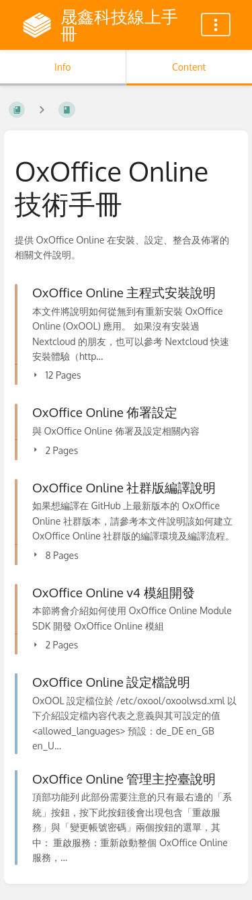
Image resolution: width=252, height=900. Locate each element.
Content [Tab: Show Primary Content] (189, 67)
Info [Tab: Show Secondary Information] (62, 67)
